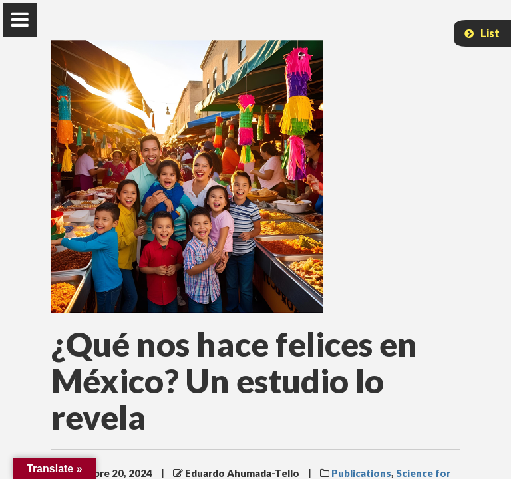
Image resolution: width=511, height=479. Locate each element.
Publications (361, 473)
